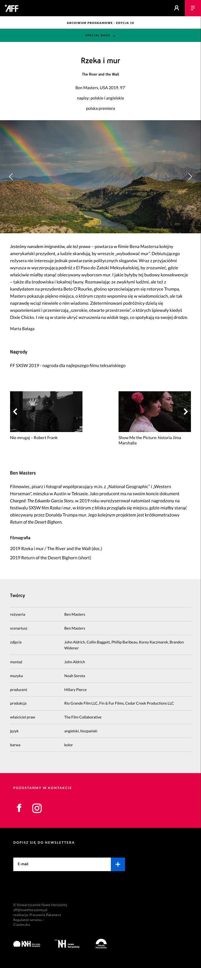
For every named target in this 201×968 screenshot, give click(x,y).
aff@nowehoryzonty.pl (30, 910)
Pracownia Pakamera (45, 915)
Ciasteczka (21, 925)
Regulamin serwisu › (28, 920)
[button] (190, 176)
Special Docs (97, 35)
